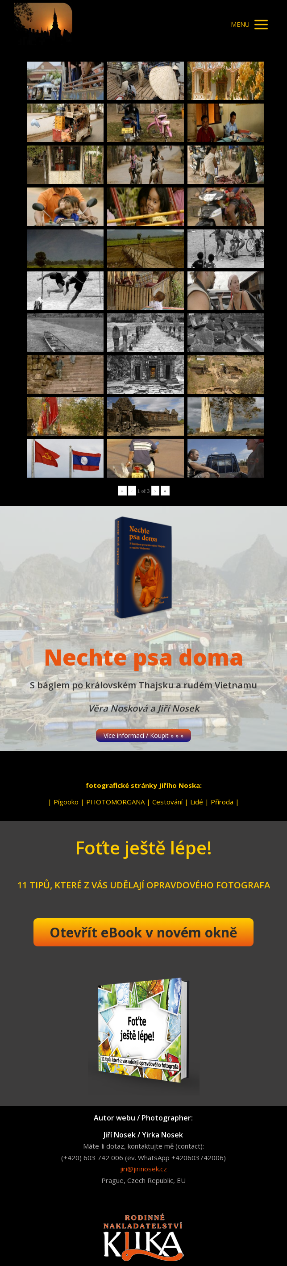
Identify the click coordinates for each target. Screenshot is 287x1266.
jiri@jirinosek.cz (143, 1168)
